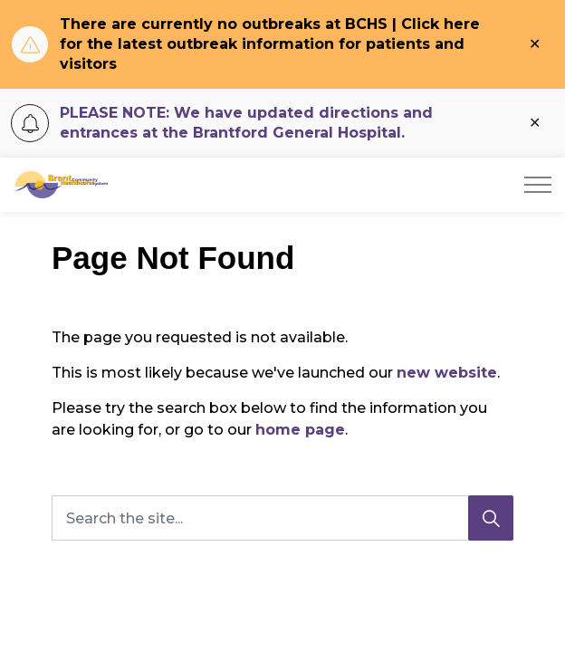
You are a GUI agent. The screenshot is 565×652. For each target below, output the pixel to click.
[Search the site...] (282, 518)
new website (447, 372)
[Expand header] (538, 185)
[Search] (490, 518)
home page (300, 429)
